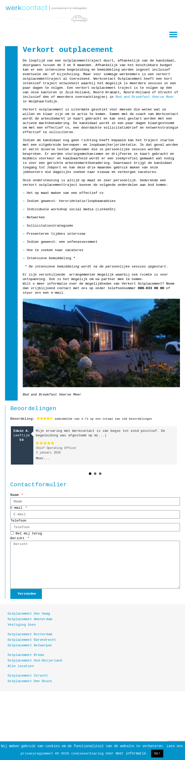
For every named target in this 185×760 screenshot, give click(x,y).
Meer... (43, 458)
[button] (173, 34)
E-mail (17, 508)
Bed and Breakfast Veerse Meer (145, 97)
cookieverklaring (87, 753)
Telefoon (18, 521)
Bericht (18, 538)
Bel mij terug (29, 534)
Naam (15, 495)
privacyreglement (37, 753)
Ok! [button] (157, 753)
